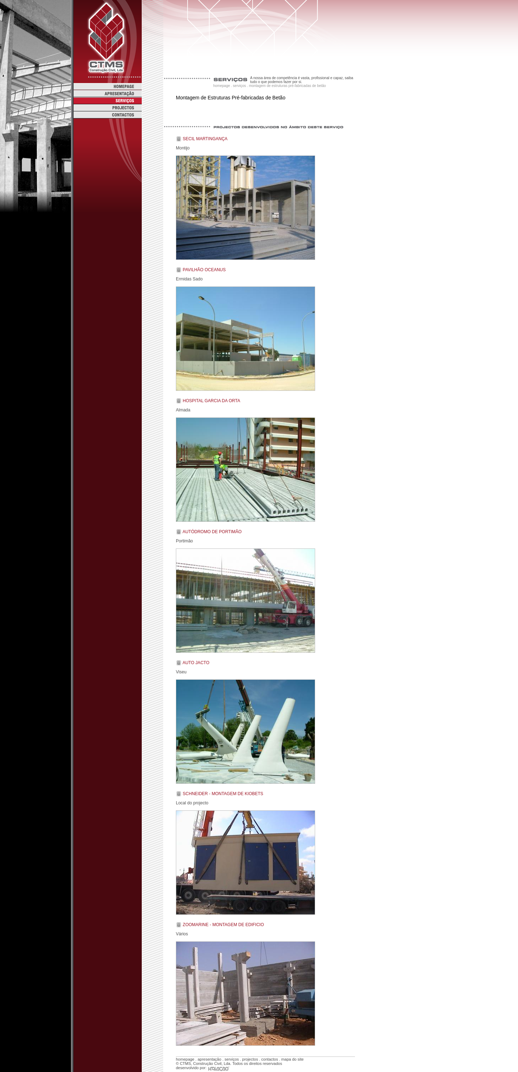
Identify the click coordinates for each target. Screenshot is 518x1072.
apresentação (209, 1059)
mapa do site (292, 1059)
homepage (221, 86)
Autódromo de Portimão (212, 531)
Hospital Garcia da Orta (211, 400)
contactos (269, 1059)
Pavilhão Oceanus (204, 269)
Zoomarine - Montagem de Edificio (223, 924)
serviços (239, 86)
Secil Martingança (205, 138)
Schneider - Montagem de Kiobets (223, 793)
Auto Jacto (196, 662)
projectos (250, 1059)
